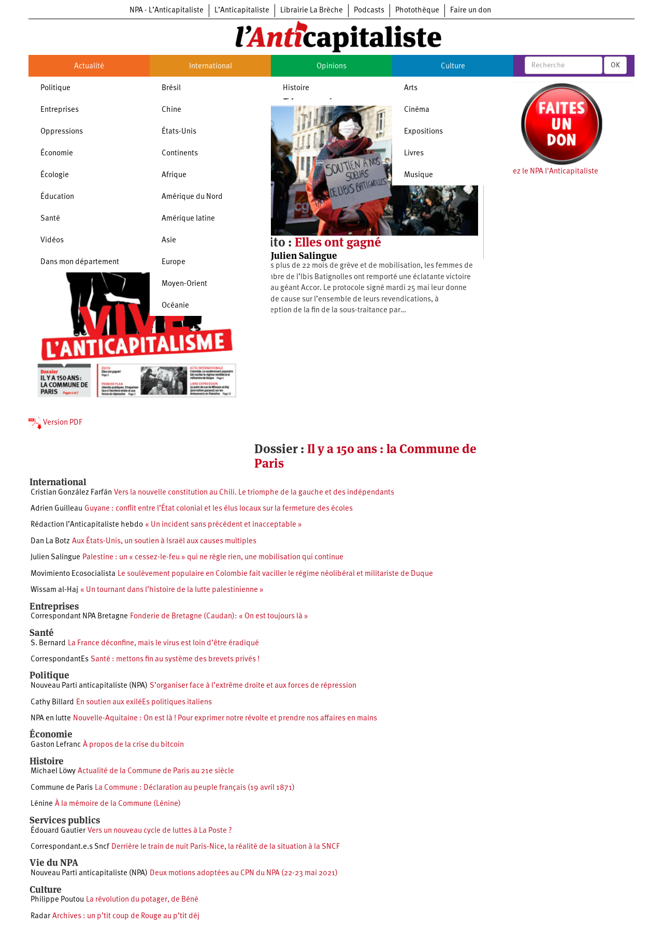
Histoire (296, 88)
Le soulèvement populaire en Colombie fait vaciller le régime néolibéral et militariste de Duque (275, 574)
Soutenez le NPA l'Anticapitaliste (543, 172)
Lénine (42, 804)
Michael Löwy (53, 771)
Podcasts (369, 11)
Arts (410, 88)
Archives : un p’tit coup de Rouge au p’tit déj (125, 916)
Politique (55, 88)
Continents (180, 153)
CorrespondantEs (60, 659)
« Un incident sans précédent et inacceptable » (223, 525)
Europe (173, 262)
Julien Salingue (304, 256)
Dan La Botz (50, 541)
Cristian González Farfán (71, 493)
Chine (171, 110)
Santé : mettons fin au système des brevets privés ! (175, 659)
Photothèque (417, 11)
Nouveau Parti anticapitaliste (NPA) (89, 686)
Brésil (171, 88)
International (210, 66)
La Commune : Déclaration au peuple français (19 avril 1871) (195, 788)
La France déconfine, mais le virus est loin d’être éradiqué (163, 643)
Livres (414, 153)
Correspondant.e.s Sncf (70, 847)
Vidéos (52, 240)
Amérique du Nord (192, 197)
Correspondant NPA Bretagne (79, 616)
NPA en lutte (51, 718)
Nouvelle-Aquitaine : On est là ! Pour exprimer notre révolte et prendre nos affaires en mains (225, 718)
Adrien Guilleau (56, 509)
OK (615, 65)
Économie (56, 153)
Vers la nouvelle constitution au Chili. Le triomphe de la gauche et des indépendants (254, 493)
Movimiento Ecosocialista (73, 574)
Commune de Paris (62, 788)
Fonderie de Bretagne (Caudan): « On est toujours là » (219, 616)
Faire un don (470, 11)
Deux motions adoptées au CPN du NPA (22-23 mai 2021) (244, 873)
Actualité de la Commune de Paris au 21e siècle (156, 771)
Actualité (89, 66)
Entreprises (59, 110)
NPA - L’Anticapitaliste (166, 11)
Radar (40, 916)
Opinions (331, 66)
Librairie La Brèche (311, 11)
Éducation (57, 197)
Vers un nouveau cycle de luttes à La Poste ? (160, 831)
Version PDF (55, 423)
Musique (418, 175)
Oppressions (61, 132)
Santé (50, 219)
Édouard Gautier (58, 831)
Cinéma (416, 110)
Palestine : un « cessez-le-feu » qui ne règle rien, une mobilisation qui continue (212, 557)
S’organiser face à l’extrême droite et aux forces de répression (253, 686)
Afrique (174, 175)
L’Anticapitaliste (241, 11)
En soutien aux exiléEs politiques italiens (144, 702)
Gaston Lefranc (56, 745)
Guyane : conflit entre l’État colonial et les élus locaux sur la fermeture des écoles (218, 509)
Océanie (175, 306)
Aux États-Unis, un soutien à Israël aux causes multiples (164, 541)
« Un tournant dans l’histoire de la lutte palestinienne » (172, 590)
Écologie (54, 175)
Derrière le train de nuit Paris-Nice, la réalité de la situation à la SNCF (225, 847)
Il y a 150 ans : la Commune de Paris (365, 456)
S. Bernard (48, 643)
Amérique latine (188, 219)
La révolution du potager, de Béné (142, 900)
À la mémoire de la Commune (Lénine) (118, 804)
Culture (453, 66)
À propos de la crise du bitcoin (133, 745)
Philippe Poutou (57, 900)
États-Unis (179, 132)
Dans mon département (79, 262)
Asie (169, 240)
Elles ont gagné (338, 242)
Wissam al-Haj (54, 590)
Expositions (423, 132)
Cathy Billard (52, 702)
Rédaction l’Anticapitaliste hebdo (87, 525)
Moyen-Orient (184, 284)
